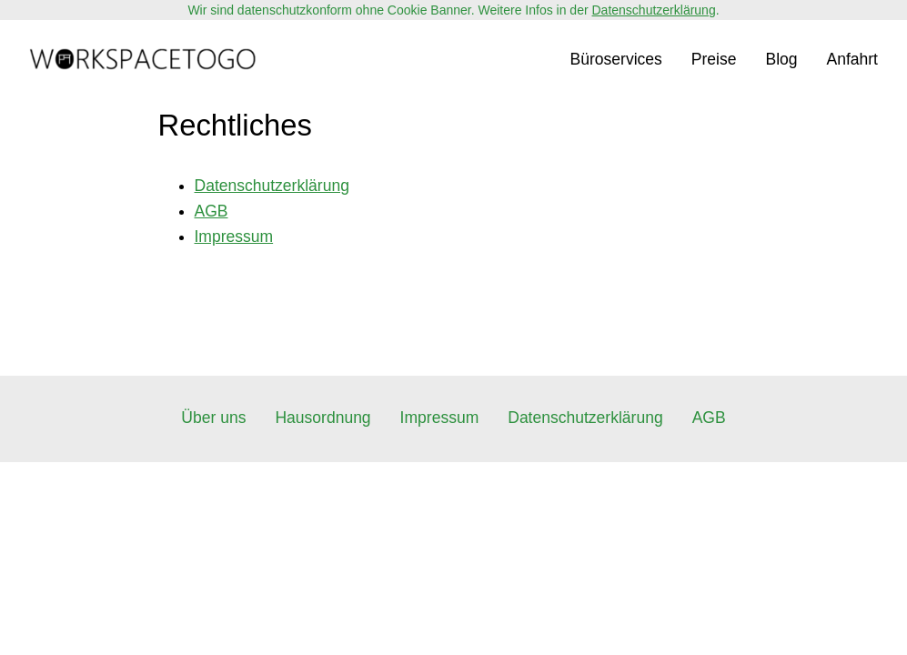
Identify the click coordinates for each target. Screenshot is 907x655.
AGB (211, 211)
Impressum (234, 236)
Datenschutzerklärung (654, 10)
